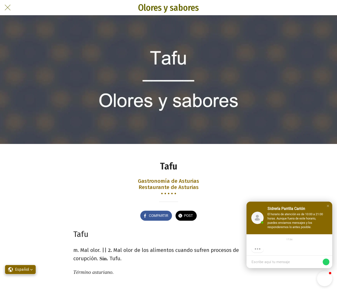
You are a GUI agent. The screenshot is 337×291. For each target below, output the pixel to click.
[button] (328, 206)
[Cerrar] (7, 7)
